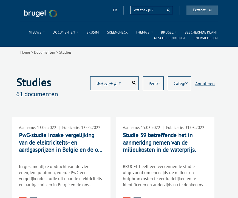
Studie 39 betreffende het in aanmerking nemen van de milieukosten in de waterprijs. (159, 142)
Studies (65, 52)
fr (115, 10)
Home (25, 52)
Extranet (202, 10)
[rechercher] (168, 10)
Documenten (44, 52)
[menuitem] (37, 32)
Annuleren (205, 83)
